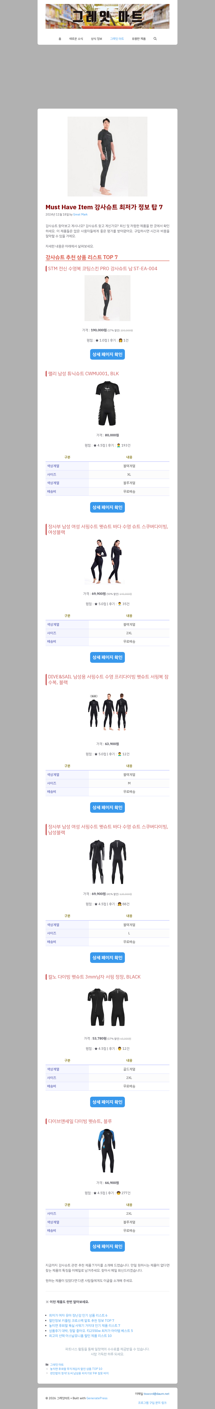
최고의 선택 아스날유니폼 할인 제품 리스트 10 (80, 1335)
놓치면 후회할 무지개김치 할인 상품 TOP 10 (76, 1369)
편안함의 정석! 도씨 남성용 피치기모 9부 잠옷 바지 (79, 1373)
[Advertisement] (107, 75)
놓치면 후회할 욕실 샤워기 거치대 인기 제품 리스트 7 (84, 1325)
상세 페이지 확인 (107, 354)
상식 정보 (96, 39)
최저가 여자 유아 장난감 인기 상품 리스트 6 (78, 1315)
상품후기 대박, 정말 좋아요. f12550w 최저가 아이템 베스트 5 (91, 1330)
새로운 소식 (76, 39)
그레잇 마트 (117, 39)
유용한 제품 (139, 39)
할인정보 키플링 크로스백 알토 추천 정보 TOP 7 (81, 1320)
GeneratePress (97, 1398)
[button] (155, 39)
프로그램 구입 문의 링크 (152, 1403)
